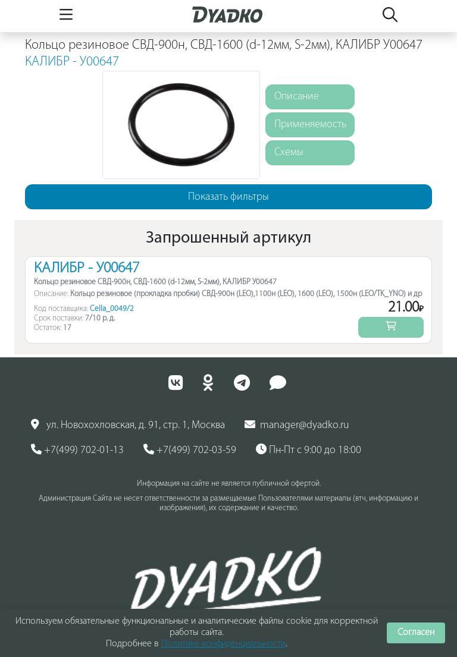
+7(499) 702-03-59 (189, 450)
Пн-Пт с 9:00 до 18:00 (308, 450)
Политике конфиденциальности (223, 644)
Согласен (415, 632)
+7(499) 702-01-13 (77, 450)
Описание (296, 96)
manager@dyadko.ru (297, 425)
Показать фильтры (228, 197)
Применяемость (310, 124)
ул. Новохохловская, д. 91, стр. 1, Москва (128, 425)
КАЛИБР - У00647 (72, 62)
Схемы (288, 152)
